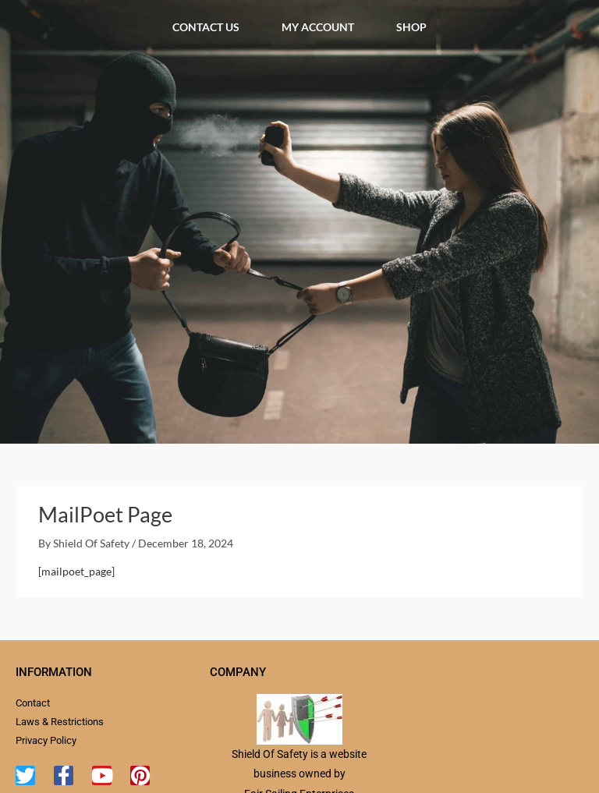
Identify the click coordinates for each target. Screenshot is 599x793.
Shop (411, 27)
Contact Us (205, 27)
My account (318, 27)
